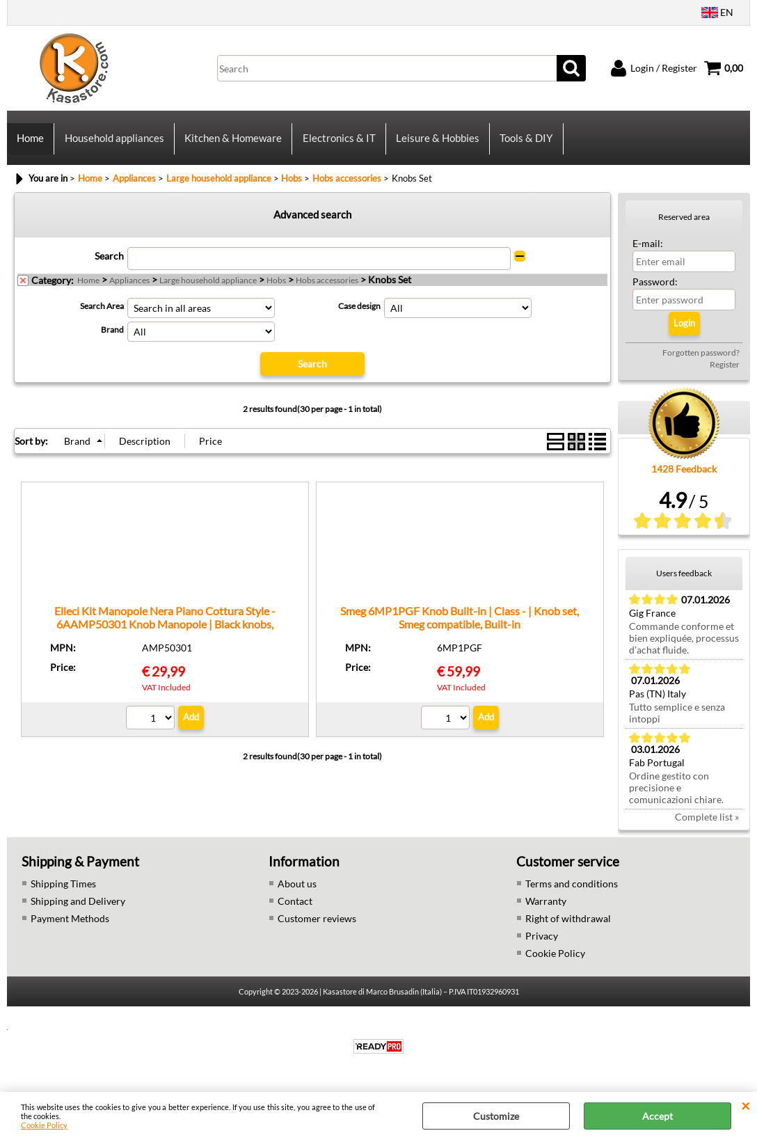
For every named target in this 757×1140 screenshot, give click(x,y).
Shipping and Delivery (78, 911)
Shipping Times (63, 894)
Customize (496, 1116)
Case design (359, 316)
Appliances (129, 290)
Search (109, 266)
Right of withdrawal (568, 929)
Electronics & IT (337, 143)
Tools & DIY (524, 143)
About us (297, 894)
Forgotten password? (701, 363)
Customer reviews (317, 929)
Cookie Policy (44, 1125)
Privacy (541, 946)
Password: (655, 292)
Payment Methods (70, 929)
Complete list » (707, 827)
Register (725, 375)
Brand (112, 340)
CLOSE (745, 1106)
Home (30, 143)
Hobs (276, 290)
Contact (295, 911)
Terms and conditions (571, 894)
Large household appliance (208, 290)
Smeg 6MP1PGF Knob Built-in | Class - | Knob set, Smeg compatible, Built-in (459, 627)
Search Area (102, 316)
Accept (657, 1116)
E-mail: (647, 254)
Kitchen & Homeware (232, 143)
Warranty (545, 911)
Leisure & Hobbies (436, 143)
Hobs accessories (327, 290)
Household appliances (114, 143)
